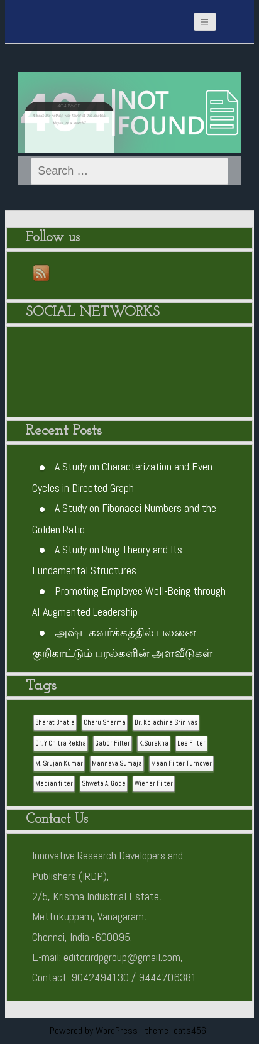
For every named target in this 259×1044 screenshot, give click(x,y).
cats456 (190, 1030)
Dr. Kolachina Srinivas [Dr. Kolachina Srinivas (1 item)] (166, 723)
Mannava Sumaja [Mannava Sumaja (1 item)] (117, 763)
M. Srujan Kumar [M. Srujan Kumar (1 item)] (59, 763)
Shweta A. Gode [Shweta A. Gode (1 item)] (104, 784)
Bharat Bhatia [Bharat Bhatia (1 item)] (55, 723)
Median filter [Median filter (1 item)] (54, 784)
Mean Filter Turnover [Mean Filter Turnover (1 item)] (181, 763)
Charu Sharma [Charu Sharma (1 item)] (105, 723)
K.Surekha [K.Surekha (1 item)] (153, 743)
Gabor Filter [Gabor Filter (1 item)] (112, 743)
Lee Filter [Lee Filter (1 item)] (191, 743)
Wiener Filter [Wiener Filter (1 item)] (154, 784)
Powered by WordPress (94, 1030)
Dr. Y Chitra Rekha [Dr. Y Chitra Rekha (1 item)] (60, 743)
